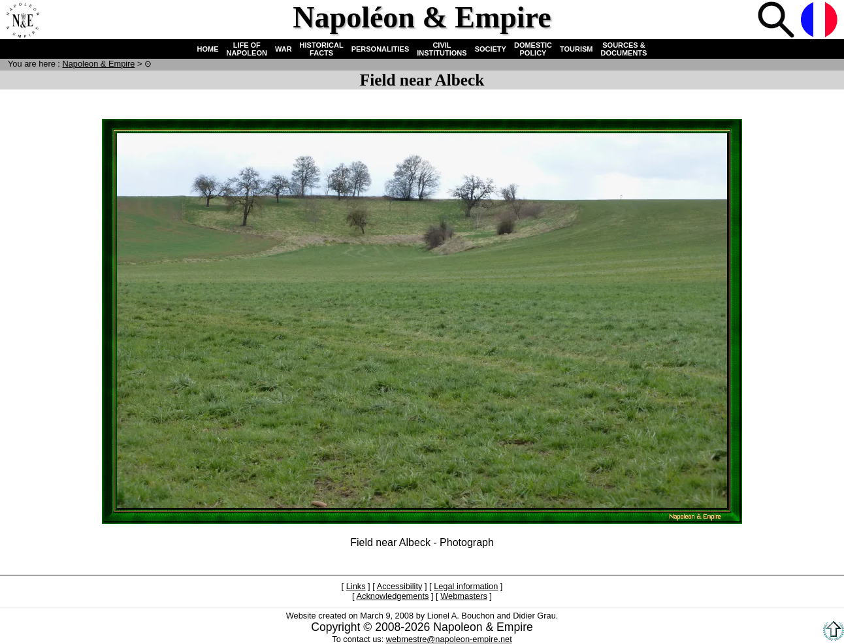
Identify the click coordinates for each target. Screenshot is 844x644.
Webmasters (463, 596)
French (820, 20)
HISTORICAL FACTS (322, 49)
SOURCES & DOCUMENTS (624, 49)
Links (356, 586)
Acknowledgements (392, 596)
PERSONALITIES (380, 49)
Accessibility (400, 586)
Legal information (466, 586)
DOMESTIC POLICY (533, 49)
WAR (283, 49)
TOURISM (576, 49)
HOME (208, 49)
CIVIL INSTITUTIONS (441, 49)
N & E (98, 64)
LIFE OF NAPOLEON (247, 49)
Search (777, 20)
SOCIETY (490, 49)
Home (22, 20)
